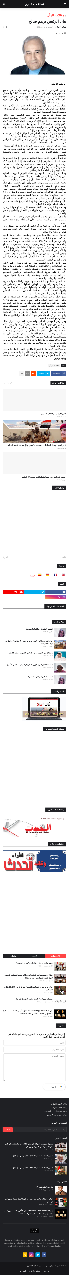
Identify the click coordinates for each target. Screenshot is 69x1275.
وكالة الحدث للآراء (60, 1108)
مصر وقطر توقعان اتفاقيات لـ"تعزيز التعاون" (34, 963)
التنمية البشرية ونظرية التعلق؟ (40, 677)
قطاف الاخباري (34, 4)
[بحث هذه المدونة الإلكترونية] (39, 1129)
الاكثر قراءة (55, 956)
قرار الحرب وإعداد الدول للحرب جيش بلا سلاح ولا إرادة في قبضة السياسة (36, 445)
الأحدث (34, 956)
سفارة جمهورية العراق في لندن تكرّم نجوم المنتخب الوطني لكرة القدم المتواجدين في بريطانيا (28, 976)
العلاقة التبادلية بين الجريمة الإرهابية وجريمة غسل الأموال (29, 665)
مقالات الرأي (56, 15)
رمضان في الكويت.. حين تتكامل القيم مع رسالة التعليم (44, 477)
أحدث (62, 557)
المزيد (32, 575)
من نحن (46, 1271)
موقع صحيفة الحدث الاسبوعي (55, 1111)
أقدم (6, 557)
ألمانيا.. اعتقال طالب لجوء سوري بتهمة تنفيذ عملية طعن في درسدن (29, 1200)
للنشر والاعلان (34, 1271)
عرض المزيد (7, 383)
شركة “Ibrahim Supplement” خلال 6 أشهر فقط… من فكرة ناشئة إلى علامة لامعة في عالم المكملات (28, 1012)
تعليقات (13, 956)
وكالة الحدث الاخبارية (59, 1104)
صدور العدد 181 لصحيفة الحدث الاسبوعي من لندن (33, 1156)
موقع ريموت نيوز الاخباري (57, 1115)
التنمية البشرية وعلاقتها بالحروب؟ (53, 414)
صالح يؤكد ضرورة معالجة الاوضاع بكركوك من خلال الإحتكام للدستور (28, 988)
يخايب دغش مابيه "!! (44, 1187)
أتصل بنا (23, 1271)
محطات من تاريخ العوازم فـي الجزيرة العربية (34, 999)
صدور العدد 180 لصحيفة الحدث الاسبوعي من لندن (33, 1168)
